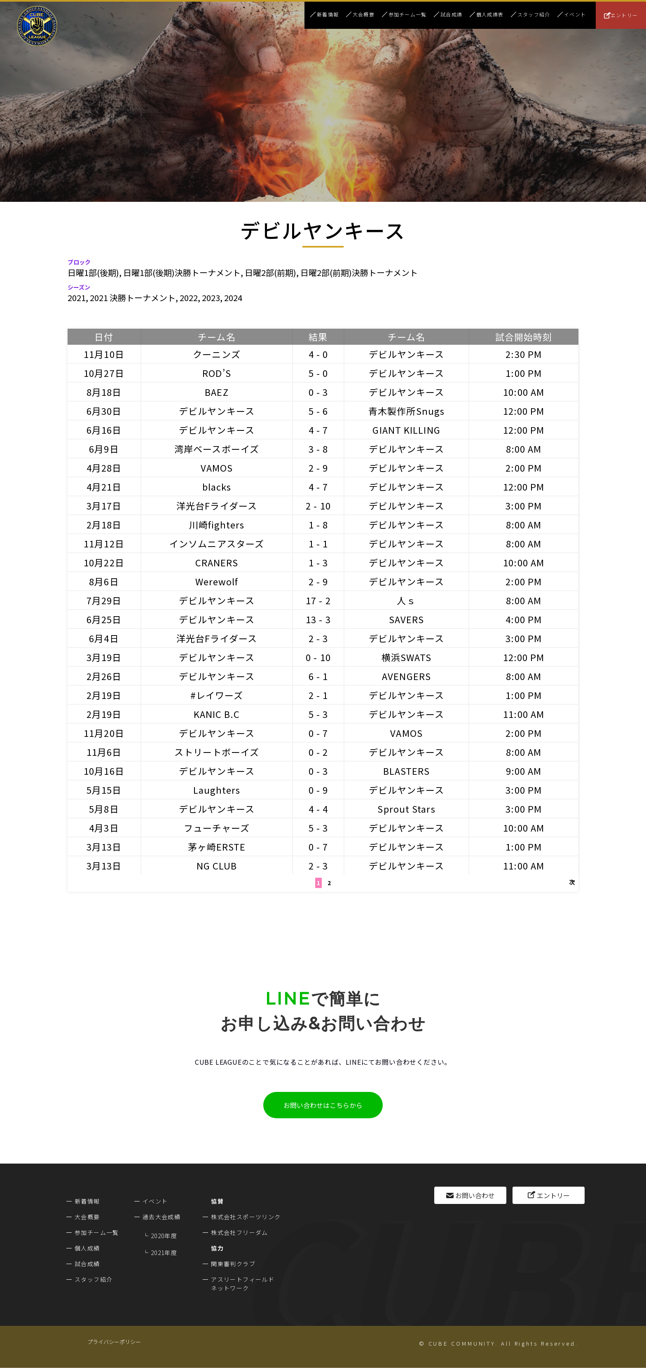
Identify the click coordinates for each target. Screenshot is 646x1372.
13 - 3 (318, 619)
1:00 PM (524, 372)
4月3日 (104, 827)
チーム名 (216, 336)
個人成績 (87, 1248)
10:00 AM (523, 391)
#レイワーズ (216, 694)
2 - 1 (318, 694)
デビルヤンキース (407, 353)
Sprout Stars (406, 808)
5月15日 (104, 789)
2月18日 (104, 524)
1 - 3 (318, 562)
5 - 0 (318, 372)
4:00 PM (524, 619)
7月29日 (104, 600)
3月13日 (104, 846)
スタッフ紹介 (533, 14)
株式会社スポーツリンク (246, 1217)
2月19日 (104, 694)
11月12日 (104, 543)
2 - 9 (318, 467)
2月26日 (104, 675)
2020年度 (164, 1236)
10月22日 (104, 562)
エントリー (624, 15)
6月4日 (104, 638)
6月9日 (104, 448)
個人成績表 (489, 14)
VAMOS (217, 467)
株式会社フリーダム (239, 1232)
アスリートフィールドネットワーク (242, 1283)
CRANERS (217, 562)
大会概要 (363, 14)
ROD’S (216, 372)
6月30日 (104, 410)
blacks (217, 486)
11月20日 (104, 732)
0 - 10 (318, 657)
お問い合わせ (475, 1195)
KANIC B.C (217, 713)
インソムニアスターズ (216, 543)
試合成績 (451, 14)
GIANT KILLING (406, 429)
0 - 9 (318, 789)
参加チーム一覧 (407, 14)
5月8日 (104, 808)
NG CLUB (217, 865)
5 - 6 (318, 410)
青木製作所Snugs (406, 410)
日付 (103, 336)
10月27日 (104, 372)
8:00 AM (524, 448)
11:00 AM (523, 713)
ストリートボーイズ (217, 751)
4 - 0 (318, 353)
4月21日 (104, 486)
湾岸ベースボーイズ (216, 448)
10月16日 (104, 770)
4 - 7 (318, 429)
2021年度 (164, 1252)
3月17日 (104, 505)
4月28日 (104, 467)
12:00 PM (524, 410)
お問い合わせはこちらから (323, 1105)
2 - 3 (318, 638)
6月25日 (104, 619)
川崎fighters (217, 524)
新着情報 (328, 14)
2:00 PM (524, 467)
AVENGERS (406, 675)
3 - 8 (318, 448)
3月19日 (104, 657)
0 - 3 (318, 391)
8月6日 (104, 581)
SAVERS (406, 619)
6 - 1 (318, 675)
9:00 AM (524, 770)
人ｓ (406, 600)
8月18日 (104, 391)
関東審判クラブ (233, 1264)
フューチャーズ (217, 827)
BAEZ (216, 391)
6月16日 (104, 429)
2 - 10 (318, 505)
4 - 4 (318, 808)
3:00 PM (524, 505)
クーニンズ (217, 353)
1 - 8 (318, 524)
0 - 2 (318, 751)
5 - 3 (318, 713)
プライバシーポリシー (114, 1342)
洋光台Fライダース (216, 505)
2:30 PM (524, 353)
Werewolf (217, 581)
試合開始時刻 (523, 336)
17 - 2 (318, 600)
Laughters (217, 789)
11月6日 (104, 751)
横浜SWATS (407, 657)
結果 (318, 336)
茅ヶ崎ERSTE (217, 846)
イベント (575, 14)
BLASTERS (406, 770)
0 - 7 (318, 732)
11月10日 (104, 353)
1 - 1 (318, 543)
